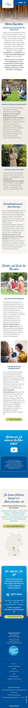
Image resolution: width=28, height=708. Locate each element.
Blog (14, 674)
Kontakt (14, 669)
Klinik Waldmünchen (15, 517)
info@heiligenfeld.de (16, 643)
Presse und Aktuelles (14, 666)
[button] (21, 2)
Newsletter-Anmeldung (14, 679)
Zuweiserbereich (14, 671)
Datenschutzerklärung (14, 695)
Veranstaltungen (14, 676)
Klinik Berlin (15, 515)
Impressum (14, 692)
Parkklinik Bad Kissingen (9, 511)
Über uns (14, 664)
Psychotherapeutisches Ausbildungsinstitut (14, 690)
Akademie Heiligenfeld (14, 687)
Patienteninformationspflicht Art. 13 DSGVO (14, 697)
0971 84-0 (16, 594)
